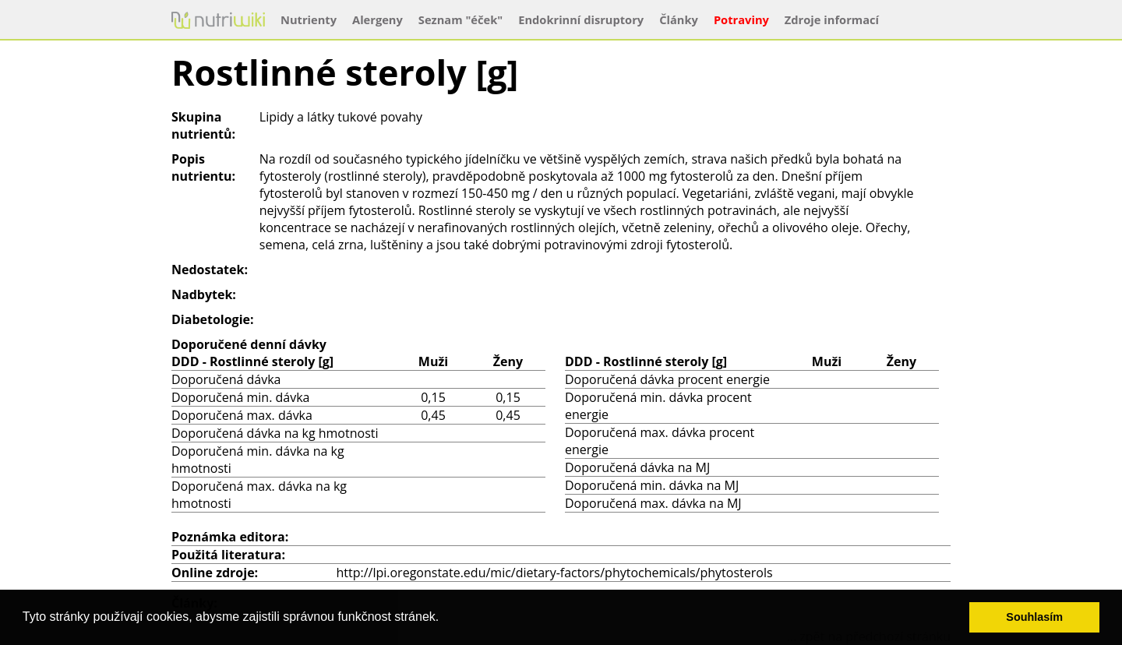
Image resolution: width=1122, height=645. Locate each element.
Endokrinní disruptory (581, 19)
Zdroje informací (832, 19)
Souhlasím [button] (1034, 617)
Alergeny (377, 19)
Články (678, 19)
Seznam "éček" (460, 19)
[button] (445, 618)
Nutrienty (308, 19)
